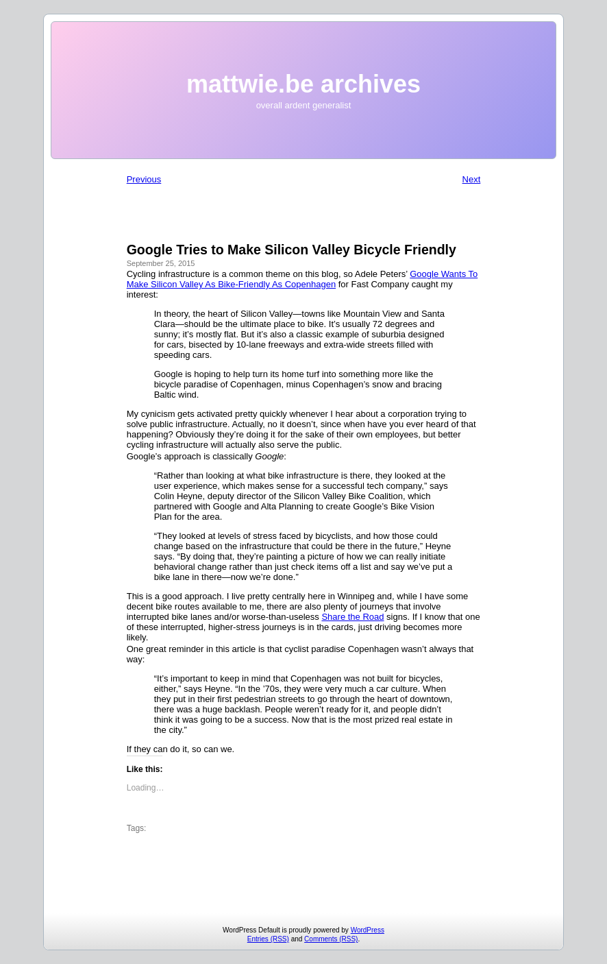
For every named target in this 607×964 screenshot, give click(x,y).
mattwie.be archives (303, 84)
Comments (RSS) (331, 939)
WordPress (367, 930)
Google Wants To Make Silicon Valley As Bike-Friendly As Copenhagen (302, 279)
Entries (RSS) (268, 939)
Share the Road (352, 617)
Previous (144, 179)
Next (471, 179)
